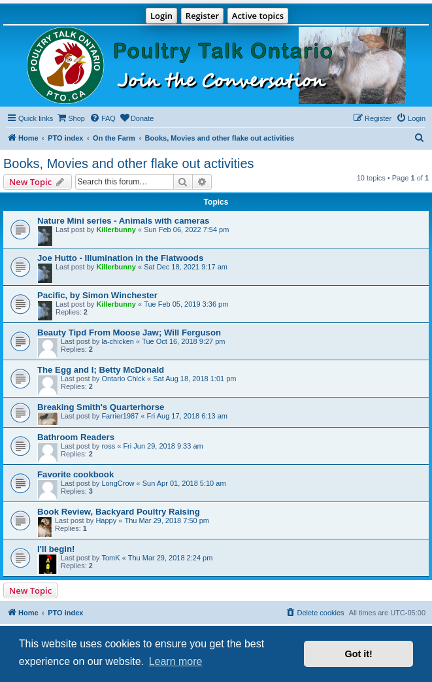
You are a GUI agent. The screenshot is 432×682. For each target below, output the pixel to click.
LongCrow (117, 483)
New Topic (30, 590)
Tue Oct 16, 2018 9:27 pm (183, 341)
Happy (105, 520)
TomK (110, 558)
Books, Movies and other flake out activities (128, 163)
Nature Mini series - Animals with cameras (123, 221)
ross (108, 446)
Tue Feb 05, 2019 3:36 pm (186, 304)
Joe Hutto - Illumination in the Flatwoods (120, 258)
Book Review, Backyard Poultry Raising (118, 512)
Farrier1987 (120, 416)
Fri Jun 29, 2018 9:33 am (163, 446)
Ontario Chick (123, 379)
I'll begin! (56, 549)
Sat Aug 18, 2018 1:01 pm (194, 379)
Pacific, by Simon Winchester (97, 295)
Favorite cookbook (75, 474)
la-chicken (117, 341)
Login (161, 16)
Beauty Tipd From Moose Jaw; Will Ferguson (129, 332)
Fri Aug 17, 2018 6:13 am (186, 416)
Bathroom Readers (75, 437)
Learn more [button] (176, 661)
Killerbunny (116, 229)
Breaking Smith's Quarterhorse (100, 407)
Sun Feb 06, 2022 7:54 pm (186, 229)
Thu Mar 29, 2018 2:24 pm (170, 558)
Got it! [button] (359, 654)
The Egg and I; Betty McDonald (100, 370)
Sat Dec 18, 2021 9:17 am (185, 267)
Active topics (258, 16)
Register (202, 16)
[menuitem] (70, 118)
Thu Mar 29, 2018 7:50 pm (166, 520)
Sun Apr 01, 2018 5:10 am (184, 483)
